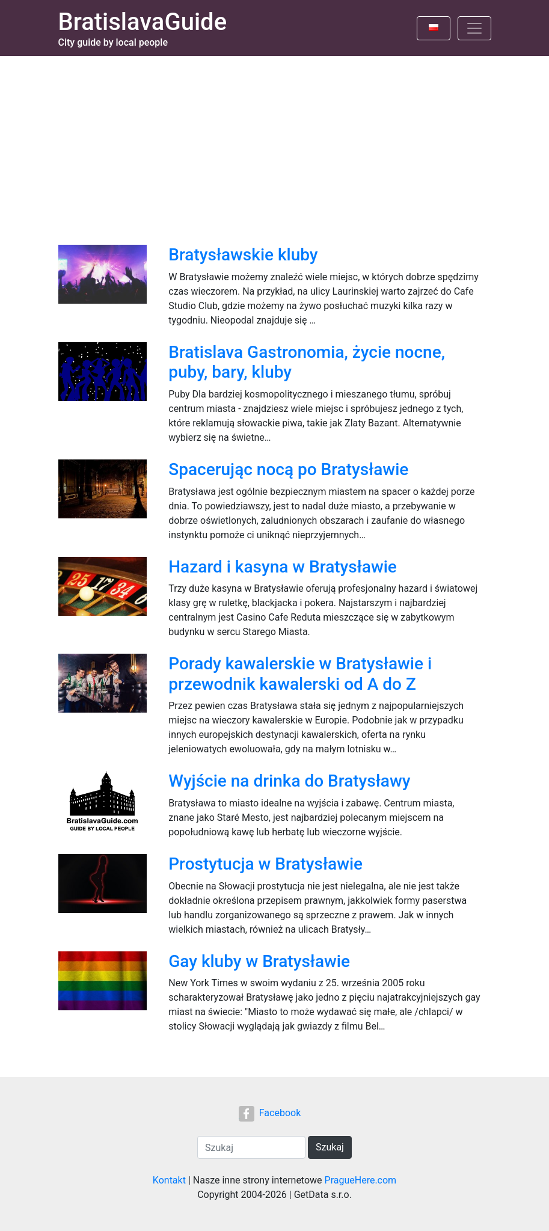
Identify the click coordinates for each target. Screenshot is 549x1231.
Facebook (270, 1113)
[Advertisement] (274, 146)
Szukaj (330, 1147)
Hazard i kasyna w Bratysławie (282, 567)
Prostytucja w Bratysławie (265, 864)
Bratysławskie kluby (242, 255)
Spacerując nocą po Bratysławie (288, 469)
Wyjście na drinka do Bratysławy (289, 781)
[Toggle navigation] (474, 28)
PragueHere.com (361, 1180)
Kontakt (169, 1180)
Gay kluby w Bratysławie (259, 961)
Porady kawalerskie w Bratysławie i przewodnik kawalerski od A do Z (300, 674)
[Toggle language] (433, 28)
